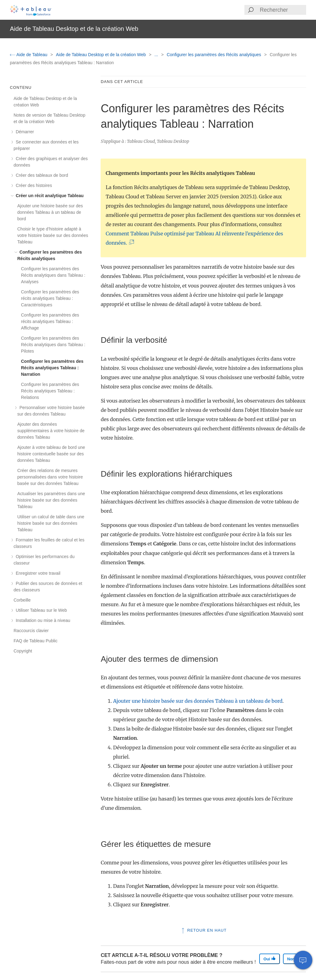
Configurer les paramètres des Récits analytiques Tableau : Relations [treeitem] (50, 391)
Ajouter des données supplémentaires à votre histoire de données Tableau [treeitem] (51, 431)
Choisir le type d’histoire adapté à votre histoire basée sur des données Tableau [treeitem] (52, 235)
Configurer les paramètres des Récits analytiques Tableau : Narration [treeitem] (52, 368)
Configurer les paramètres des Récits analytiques (214, 54)
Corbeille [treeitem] (22, 600)
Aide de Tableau (29, 54)
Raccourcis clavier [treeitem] (31, 630)
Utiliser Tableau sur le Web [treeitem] (40, 610)
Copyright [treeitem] (23, 650)
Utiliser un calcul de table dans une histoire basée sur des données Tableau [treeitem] (50, 523)
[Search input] (282, 10)
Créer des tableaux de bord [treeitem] (41, 175)
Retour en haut (203, 930)
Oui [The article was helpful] (270, 958)
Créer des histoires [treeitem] (33, 185)
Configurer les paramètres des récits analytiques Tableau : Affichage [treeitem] (50, 321)
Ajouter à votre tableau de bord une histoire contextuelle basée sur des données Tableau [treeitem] (51, 454)
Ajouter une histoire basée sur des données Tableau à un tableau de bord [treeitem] (50, 212)
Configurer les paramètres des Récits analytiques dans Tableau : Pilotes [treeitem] (53, 345)
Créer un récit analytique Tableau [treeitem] (49, 195)
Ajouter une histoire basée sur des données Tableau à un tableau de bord (197, 701)
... (157, 54)
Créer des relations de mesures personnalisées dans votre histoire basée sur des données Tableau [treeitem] (50, 477)
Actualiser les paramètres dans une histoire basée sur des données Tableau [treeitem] (51, 500)
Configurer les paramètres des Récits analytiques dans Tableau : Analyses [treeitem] (53, 275)
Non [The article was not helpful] (293, 958)
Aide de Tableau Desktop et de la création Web (101, 54)
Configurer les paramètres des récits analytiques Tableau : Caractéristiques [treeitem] (50, 298)
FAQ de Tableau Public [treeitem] (35, 640)
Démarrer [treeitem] (24, 131)
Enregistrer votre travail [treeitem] (37, 573)
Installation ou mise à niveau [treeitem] (42, 620)
